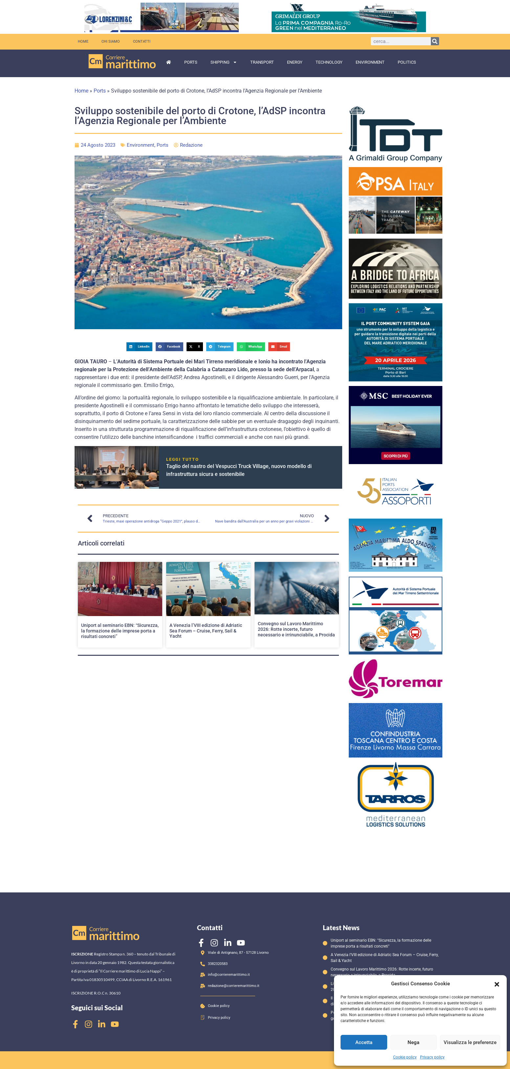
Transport (262, 62)
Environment (370, 62)
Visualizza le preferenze (470, 1042)
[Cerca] (435, 41)
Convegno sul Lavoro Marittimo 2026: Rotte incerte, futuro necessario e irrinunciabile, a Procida (296, 629)
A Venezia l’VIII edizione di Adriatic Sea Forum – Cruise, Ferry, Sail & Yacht (205, 631)
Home (83, 41)
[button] (497, 983)
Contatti (141, 41)
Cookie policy (405, 1057)
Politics (407, 62)
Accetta (363, 1042)
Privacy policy (432, 1057)
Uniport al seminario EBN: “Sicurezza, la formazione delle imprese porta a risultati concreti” (120, 631)
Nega (413, 1042)
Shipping (224, 62)
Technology (329, 62)
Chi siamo (110, 41)
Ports (190, 62)
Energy (294, 62)
